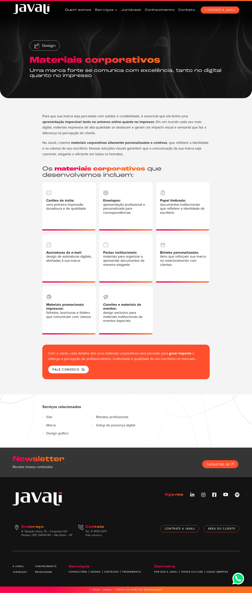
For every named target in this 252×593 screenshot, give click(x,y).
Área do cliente (221, 529)
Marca (51, 425)
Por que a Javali (166, 572)
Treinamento (131, 572)
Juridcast (131, 10)
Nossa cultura (192, 572)
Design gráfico (57, 433)
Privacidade (43, 572)
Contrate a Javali (220, 10)
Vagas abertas (217, 572)
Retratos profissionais (112, 417)
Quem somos (78, 10)
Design (95, 572)
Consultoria (78, 572)
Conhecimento (160, 10)
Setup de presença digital (115, 425)
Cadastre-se (220, 464)
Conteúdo (111, 572)
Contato (186, 10)
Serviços (104, 10)
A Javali (18, 566)
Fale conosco (68, 369)
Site (49, 417)
